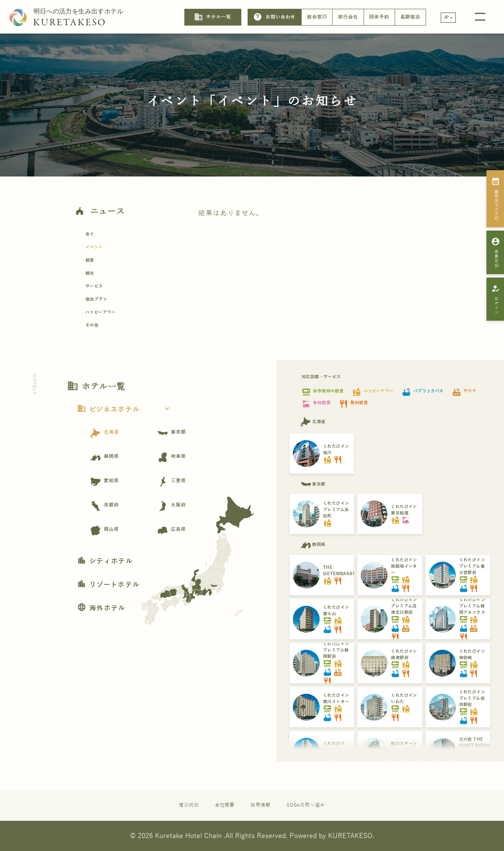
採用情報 (261, 805)
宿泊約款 (189, 805)
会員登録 (495, 252)
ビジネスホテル (126, 409)
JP (446, 17)
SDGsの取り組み (306, 805)
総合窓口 (317, 17)
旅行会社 (348, 17)
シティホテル (105, 561)
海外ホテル (101, 608)
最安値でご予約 (495, 198)
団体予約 (379, 17)
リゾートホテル (108, 585)
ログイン (495, 299)
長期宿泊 (411, 17)
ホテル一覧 (212, 17)
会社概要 (225, 805)
